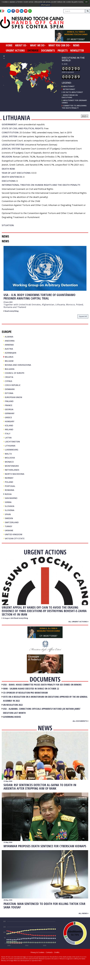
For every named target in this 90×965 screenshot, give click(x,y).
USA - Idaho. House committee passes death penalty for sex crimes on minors (42, 684)
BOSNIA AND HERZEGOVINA (18, 365)
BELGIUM (9, 361)
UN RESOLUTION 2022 (13, 704)
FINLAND (9, 401)
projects (63, 50)
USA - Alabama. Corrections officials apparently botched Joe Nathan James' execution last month (42, 710)
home (9, 45)
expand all (83, 316)
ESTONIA (9, 393)
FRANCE (8, 405)
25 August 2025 (8, 618)
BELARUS (9, 357)
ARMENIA (9, 344)
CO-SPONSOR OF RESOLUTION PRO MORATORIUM (25, 692)
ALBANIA (9, 336)
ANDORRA (10, 340)
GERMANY (9, 413)
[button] (3, 11)
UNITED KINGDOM (13, 534)
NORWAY (9, 478)
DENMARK (10, 389)
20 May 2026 (8, 900)
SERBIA (8, 502)
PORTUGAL (10, 486)
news (76, 45)
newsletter (77, 50)
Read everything (12, 311)
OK (86, 2)
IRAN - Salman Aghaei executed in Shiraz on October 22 (31, 688)
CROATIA (9, 377)
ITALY (7, 433)
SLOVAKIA (9, 506)
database (33, 50)
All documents (80, 721)
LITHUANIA (10, 445)
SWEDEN (9, 518)
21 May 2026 (8, 781)
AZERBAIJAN (10, 352)
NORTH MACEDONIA (14, 474)
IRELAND (9, 429)
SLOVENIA (9, 510)
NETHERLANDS (12, 469)
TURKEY (8, 526)
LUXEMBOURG (11, 449)
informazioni (45, 5)
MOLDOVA (10, 457)
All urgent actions (78, 621)
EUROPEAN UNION (13, 397)
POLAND (9, 482)
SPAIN (8, 514)
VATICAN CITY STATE (14, 538)
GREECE (8, 417)
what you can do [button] (59, 45)
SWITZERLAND (12, 522)
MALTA (8, 453)
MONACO (9, 461)
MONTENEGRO (12, 466)
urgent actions (15, 50)
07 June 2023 (8, 302)
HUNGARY (9, 421)
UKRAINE (9, 530)
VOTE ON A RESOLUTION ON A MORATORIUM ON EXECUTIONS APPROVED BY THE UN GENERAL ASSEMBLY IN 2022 (45, 698)
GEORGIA (9, 409)
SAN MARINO (11, 498)
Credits (56, 952)
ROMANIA (9, 490)
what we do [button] (38, 45)
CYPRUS (8, 381)
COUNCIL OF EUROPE (14, 373)
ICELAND (9, 425)
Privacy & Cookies (37, 952)
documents (48, 50)
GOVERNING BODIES (12, 716)
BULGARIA (9, 369)
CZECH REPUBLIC (13, 385)
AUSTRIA (9, 348)
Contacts (49, 952)
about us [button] (21, 45)
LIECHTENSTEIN (12, 441)
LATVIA (8, 437)
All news (83, 913)
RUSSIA (8, 494)
